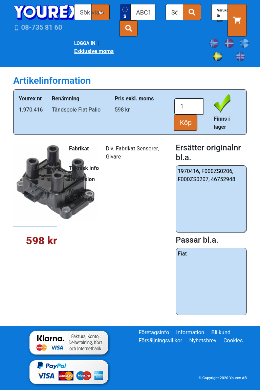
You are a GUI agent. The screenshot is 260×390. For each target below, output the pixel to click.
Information (190, 332)
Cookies (233, 340)
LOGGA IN (84, 43)
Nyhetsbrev (202, 340)
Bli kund (221, 332)
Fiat (211, 281)
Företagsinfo (153, 332)
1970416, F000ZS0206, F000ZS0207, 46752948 (211, 199)
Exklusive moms (94, 51)
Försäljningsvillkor (160, 340)
